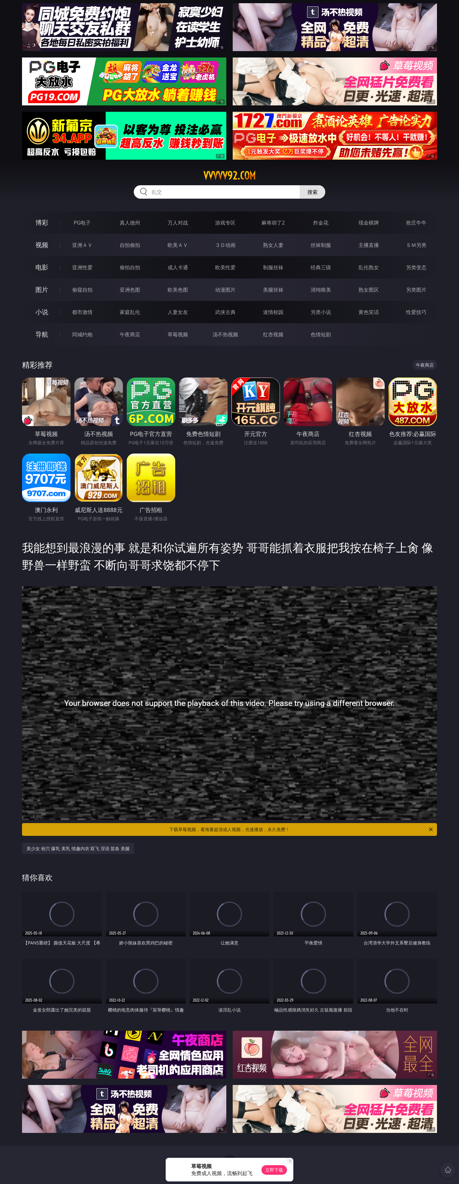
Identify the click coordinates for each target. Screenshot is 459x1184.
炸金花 (320, 222)
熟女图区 (368, 289)
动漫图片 (225, 289)
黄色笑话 (368, 312)
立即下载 (274, 1170)
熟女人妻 (273, 244)
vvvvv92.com (229, 175)
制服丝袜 (273, 267)
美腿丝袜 (273, 289)
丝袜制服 (321, 244)
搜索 (312, 191)
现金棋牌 (368, 222)
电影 (41, 267)
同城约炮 (82, 334)
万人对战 (178, 222)
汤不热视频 (225, 334)
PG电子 (82, 222)
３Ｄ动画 (225, 244)
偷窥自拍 (82, 289)
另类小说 (321, 312)
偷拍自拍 (130, 267)
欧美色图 (178, 289)
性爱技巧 (416, 312)
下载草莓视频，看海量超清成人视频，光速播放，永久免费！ (301, 829)
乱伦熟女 (368, 267)
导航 (41, 334)
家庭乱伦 (130, 312)
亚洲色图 (130, 289)
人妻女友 (178, 312)
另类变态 (416, 267)
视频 (41, 245)
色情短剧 (321, 334)
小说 (41, 312)
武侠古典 (225, 312)
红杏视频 (273, 334)
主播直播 (368, 244)
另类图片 (416, 289)
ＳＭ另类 (416, 244)
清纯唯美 (321, 289)
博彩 (41, 222)
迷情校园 (273, 312)
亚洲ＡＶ (82, 244)
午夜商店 (130, 334)
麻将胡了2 (273, 222)
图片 (41, 289)
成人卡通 (178, 267)
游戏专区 (225, 222)
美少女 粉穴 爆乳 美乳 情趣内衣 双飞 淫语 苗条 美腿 (78, 848)
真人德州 (130, 222)
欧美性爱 (225, 267)
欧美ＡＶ (178, 244)
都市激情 (82, 312)
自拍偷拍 (130, 244)
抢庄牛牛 (416, 222)
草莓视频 (178, 334)
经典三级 (321, 267)
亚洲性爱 (82, 267)
